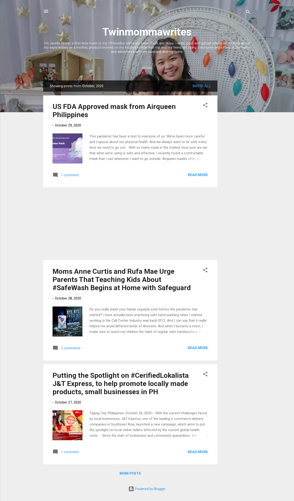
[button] (205, 106)
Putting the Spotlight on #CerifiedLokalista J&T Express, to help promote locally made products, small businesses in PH (121, 383)
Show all (201, 86)
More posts (130, 473)
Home (147, 68)
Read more (198, 175)
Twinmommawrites (147, 32)
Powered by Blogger (147, 489)
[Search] (248, 13)
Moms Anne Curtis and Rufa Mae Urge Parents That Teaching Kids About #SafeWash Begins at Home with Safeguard (122, 279)
